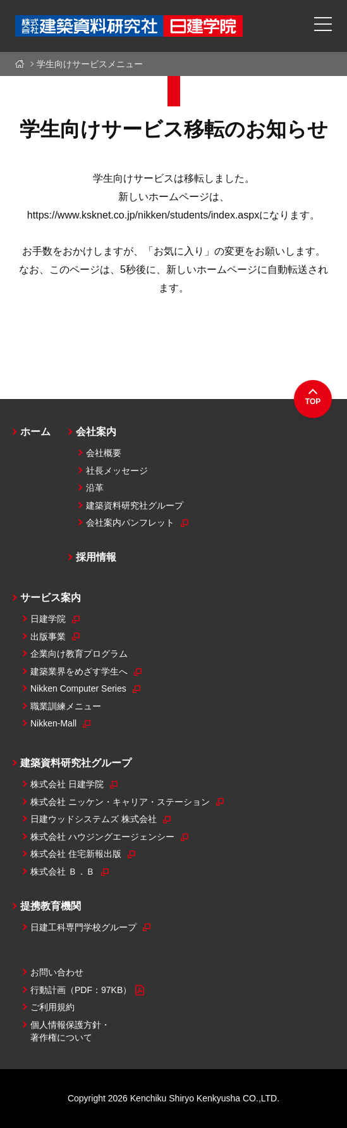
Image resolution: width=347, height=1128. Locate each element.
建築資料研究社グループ (134, 505)
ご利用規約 (52, 1007)
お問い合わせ (56, 972)
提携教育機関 (50, 906)
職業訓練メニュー (65, 706)
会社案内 (96, 431)
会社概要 (103, 453)
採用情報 (96, 557)
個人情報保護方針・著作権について (70, 1031)
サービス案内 (50, 597)
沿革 (95, 488)
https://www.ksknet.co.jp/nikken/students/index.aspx (143, 215)
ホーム (22, 64)
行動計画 (87, 990)
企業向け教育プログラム (79, 654)
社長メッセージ (117, 471)
